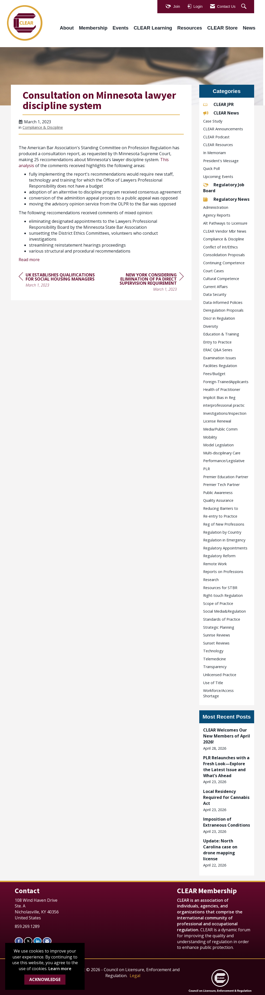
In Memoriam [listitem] (214, 152)
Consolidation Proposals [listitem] (224, 254)
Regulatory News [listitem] (226, 199)
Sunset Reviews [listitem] (216, 643)
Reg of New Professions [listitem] (223, 524)
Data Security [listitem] (214, 294)
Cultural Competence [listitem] (221, 278)
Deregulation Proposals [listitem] (223, 310)
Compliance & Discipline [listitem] (223, 239)
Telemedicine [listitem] (214, 658)
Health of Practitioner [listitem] (221, 389)
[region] (145, 283)
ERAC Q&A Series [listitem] (217, 349)
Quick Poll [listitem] (211, 168)
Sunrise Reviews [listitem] (216, 635)
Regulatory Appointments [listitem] (225, 548)
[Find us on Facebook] (19, 941)
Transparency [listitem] (214, 666)
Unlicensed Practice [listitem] (219, 674)
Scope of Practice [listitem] (218, 603)
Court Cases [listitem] (213, 270)
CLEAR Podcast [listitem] (216, 136)
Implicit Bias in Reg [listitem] (219, 397)
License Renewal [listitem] (217, 421)
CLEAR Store (222, 28)
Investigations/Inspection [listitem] (224, 413)
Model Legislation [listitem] (218, 444)
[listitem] (227, 739)
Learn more (59, 968)
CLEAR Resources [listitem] (218, 144)
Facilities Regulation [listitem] (220, 365)
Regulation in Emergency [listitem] (224, 540)
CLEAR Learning (153, 28)
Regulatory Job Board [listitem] (223, 188)
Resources (189, 28)
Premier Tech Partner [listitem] (221, 484)
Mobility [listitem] (210, 437)
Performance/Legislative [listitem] (224, 460)
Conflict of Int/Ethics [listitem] (220, 247)
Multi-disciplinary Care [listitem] (221, 452)
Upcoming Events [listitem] (218, 176)
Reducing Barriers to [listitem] (220, 508)
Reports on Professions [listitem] (223, 571)
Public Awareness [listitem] (218, 492)
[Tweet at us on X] (28, 941)
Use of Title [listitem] (213, 682)
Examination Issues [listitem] (219, 357)
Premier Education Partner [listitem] (225, 476)
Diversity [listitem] (210, 326)
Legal (135, 975)
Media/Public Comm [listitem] (220, 429)
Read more (29, 259)
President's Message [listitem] (221, 160)
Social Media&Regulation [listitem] (224, 611)
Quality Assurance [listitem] (218, 500)
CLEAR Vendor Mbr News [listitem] (224, 231)
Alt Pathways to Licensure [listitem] (225, 223)
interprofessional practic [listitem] (224, 405)
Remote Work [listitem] (215, 563)
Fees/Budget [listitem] (214, 373)
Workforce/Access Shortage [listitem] (218, 693)
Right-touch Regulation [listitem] (223, 595)
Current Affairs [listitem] (215, 286)
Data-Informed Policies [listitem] (222, 302)
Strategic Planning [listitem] (218, 627)
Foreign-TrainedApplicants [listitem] (225, 381)
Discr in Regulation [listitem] (219, 318)
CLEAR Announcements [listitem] (223, 128)
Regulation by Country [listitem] (222, 532)
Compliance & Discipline (43, 127)
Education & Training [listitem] (221, 334)
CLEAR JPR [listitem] (218, 104)
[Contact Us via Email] (47, 941)
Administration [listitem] (215, 207)
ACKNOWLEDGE (45, 979)
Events (120, 28)
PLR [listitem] (206, 468)
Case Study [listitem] (212, 121)
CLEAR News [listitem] (221, 113)
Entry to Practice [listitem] (217, 342)
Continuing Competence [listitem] (224, 262)
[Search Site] (244, 6)
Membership (93, 28)
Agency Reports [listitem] (216, 215)
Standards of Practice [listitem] (221, 619)
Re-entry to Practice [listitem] (220, 516)
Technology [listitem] (213, 650)
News (249, 28)
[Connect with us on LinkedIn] (37, 941)
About (67, 28)
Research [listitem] (211, 579)
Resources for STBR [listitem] (220, 587)
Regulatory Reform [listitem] (219, 555)
